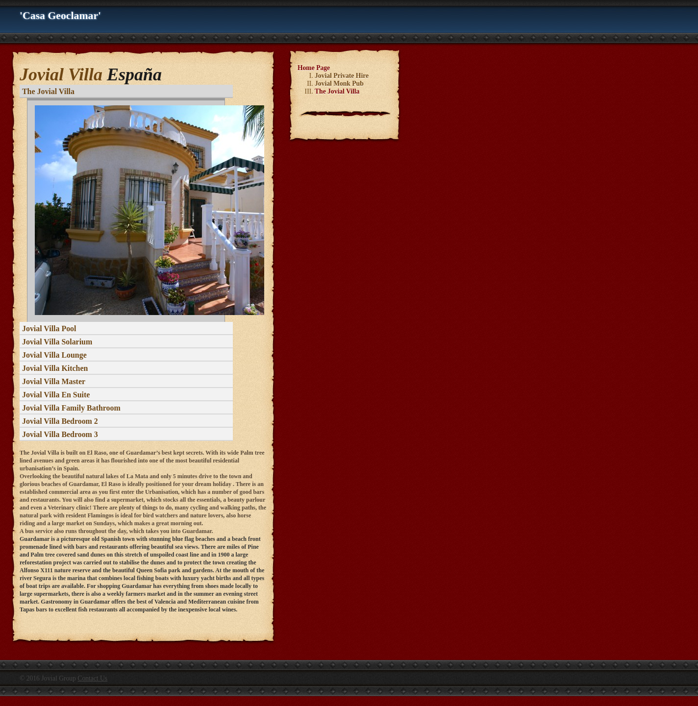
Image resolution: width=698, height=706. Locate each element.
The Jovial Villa (337, 91)
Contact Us (92, 678)
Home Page (314, 68)
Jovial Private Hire (342, 75)
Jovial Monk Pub (339, 83)
